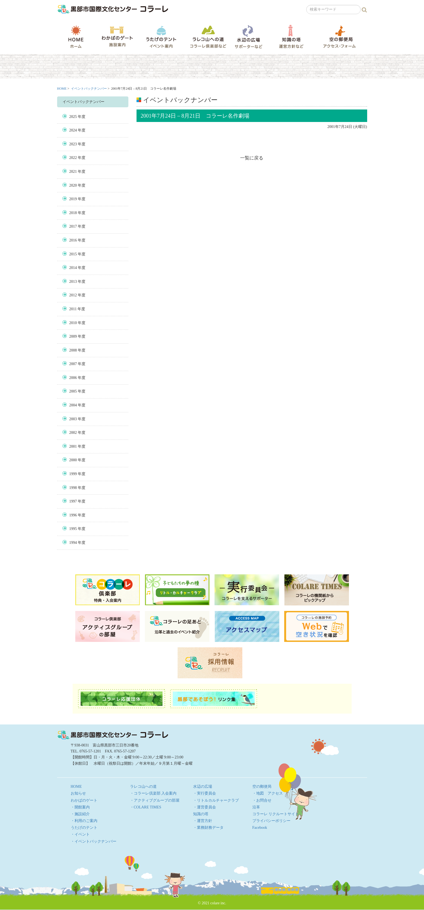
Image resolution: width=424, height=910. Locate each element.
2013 (73, 282)
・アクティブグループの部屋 (154, 800)
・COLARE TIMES (145, 807)
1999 (73, 474)
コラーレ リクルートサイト (275, 814)
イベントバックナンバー (89, 88)
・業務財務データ (208, 828)
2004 (73, 405)
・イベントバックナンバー (93, 841)
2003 (73, 419)
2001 (73, 446)
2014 (73, 268)
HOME (76, 36)
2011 (73, 309)
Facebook (259, 828)
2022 (73, 158)
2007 (73, 364)
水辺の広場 (248, 36)
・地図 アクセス (267, 793)
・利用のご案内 (84, 821)
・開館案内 (80, 807)
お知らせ (78, 793)
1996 (73, 515)
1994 (73, 543)
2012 (73, 295)
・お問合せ (261, 800)
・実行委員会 (204, 793)
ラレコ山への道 (208, 36)
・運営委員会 (204, 807)
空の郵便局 (339, 36)
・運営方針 (202, 821)
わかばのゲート (117, 36)
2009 (73, 336)
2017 (73, 226)
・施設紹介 (80, 814)
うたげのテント (161, 36)
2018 (73, 213)
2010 (73, 323)
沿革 (256, 807)
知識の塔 (291, 36)
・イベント (80, 834)
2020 (73, 185)
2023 (73, 144)
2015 (73, 254)
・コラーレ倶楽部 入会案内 (153, 793)
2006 (73, 378)
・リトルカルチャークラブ (216, 800)
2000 (73, 460)
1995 (73, 529)
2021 (73, 172)
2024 (73, 130)
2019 (73, 199)
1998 (73, 488)
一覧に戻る (251, 158)
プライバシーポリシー (271, 821)
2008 (73, 350)
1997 (73, 501)
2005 (73, 391)
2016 (73, 240)
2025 (73, 117)
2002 (73, 433)
